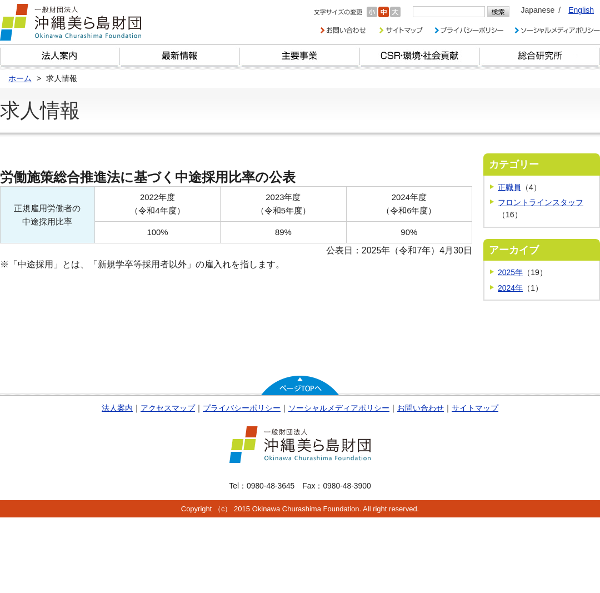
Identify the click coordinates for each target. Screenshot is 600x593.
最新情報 (180, 56)
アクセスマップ (168, 407)
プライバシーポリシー (242, 407)
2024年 (510, 287)
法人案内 (117, 407)
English (581, 10)
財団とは (60, 56)
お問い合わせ (420, 407)
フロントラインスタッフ (540, 202)
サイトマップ (475, 407)
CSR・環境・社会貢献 (420, 56)
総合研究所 (540, 56)
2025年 (510, 272)
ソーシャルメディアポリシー (338, 407)
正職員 (509, 187)
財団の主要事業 (300, 56)
